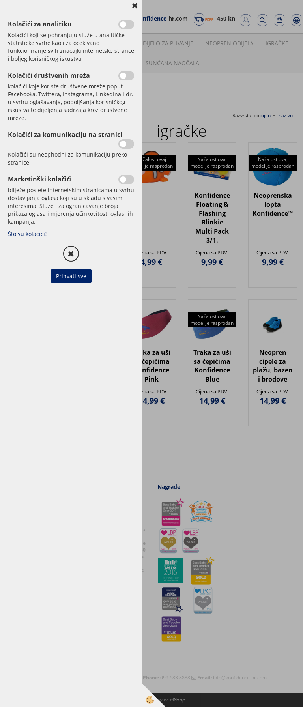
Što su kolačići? (27, 234)
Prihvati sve (71, 276)
